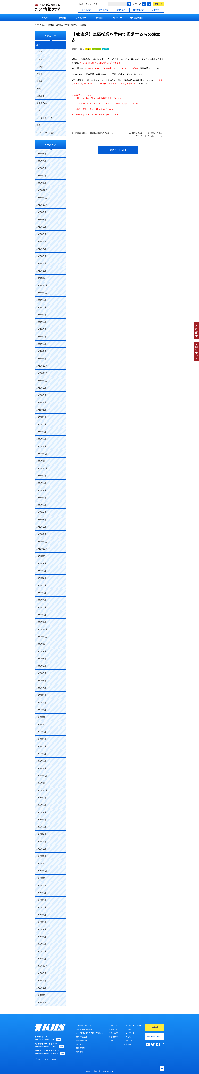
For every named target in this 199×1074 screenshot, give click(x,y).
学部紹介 (62, 18)
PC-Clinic (79, 1044)
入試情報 (40, 59)
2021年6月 (41, 585)
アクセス (158, 4)
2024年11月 (41, 285)
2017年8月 (41, 893)
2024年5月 (41, 329)
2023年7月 (41, 402)
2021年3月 (41, 607)
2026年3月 (41, 168)
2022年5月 (41, 505)
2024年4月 (41, 337)
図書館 (39, 125)
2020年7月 (41, 666)
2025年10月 (41, 205)
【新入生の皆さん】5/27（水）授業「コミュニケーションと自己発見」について (144, 134)
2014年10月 (41, 995)
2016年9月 (41, 944)
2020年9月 (41, 651)
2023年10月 (41, 381)
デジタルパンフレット (155, 1036)
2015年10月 (41, 966)
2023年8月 (41, 395)
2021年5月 (41, 593)
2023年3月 (41, 432)
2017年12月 (41, 863)
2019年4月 (41, 746)
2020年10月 (41, 644)
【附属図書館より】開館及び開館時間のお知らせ (93, 133)
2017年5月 (41, 907)
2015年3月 (41, 980)
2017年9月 (41, 885)
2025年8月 (41, 220)
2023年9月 (41, 388)
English (89, 4)
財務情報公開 (81, 1040)
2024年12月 (41, 278)
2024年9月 (41, 300)
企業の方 (155, 10)
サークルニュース (44, 118)
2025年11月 (41, 198)
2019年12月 (41, 717)
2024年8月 (41, 307)
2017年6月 (41, 900)
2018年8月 (41, 805)
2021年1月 (41, 622)
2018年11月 (41, 783)
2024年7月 (41, 315)
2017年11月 (41, 871)
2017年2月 (41, 929)
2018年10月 (41, 790)
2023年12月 (41, 366)
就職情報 (40, 67)
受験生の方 (86, 10)
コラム (39, 111)
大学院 (39, 89)
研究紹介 (99, 18)
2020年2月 (41, 702)
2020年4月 (41, 688)
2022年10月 (41, 468)
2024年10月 (41, 293)
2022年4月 (41, 512)
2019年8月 (41, 732)
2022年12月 (41, 454)
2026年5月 (41, 154)
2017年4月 (41, 915)
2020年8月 (41, 659)
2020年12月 (41, 629)
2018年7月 (41, 812)
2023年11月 (41, 373)
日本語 (81, 4)
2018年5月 (41, 827)
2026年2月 (41, 176)
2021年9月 (41, 563)
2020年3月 (41, 695)
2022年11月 (41, 461)
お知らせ (96, 49)
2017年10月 (41, 878)
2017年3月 (41, 922)
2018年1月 (41, 856)
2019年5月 (41, 739)
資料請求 (196, 330)
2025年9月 (41, 212)
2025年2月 (41, 263)
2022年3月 (41, 520)
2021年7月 (41, 578)
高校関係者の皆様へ (84, 1029)
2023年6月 (41, 410)
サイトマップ (129, 1033)
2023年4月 (41, 424)
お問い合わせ (196, 351)
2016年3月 (41, 959)
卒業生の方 (121, 10)
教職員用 (127, 1044)
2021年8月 (41, 571)
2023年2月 (41, 439)
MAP (58, 1040)
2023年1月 (41, 446)
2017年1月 (41, 937)
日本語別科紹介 (136, 18)
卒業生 (39, 81)
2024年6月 (41, 322)
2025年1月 (41, 271)
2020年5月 (41, 680)
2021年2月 (41, 615)
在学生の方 (103, 10)
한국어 (96, 4)
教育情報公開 (81, 1037)
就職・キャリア (118, 18)
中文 (103, 4)
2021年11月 (41, 549)
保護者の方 (113, 1037)
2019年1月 (41, 768)
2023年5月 (41, 417)
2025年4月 (41, 249)
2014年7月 (41, 1002)
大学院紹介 (81, 18)
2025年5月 (41, 241)
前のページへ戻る (118, 150)
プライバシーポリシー (133, 1026)
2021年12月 (41, 541)
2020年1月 (41, 710)
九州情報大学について (85, 1026)
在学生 (105, 49)
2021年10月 (41, 556)
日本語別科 (41, 96)
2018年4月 (41, 834)
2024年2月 (41, 351)
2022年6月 (41, 498)
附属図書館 (80, 1048)
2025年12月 (41, 190)
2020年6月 (41, 673)
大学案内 (44, 18)
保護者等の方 (138, 10)
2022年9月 (41, 476)
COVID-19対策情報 (45, 133)
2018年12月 (41, 776)
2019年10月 (41, 724)
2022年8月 (41, 483)
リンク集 (127, 1029)
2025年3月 (41, 256)
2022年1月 (41, 534)
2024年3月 (41, 344)
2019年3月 (41, 754)
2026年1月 (41, 183)
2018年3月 (41, 841)
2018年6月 (41, 819)
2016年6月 (41, 951)
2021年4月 (41, 600)
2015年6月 (41, 973)
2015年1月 (41, 988)
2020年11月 (41, 637)
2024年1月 (41, 359)
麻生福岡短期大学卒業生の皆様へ (89, 1033)
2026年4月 (41, 161)
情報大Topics (42, 103)
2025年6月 (41, 234)
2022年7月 (41, 490)
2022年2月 (41, 527)
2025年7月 (41, 227)
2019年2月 (41, 761)
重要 (87, 49)
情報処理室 (80, 1052)
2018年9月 (41, 798)
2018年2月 (41, 849)
